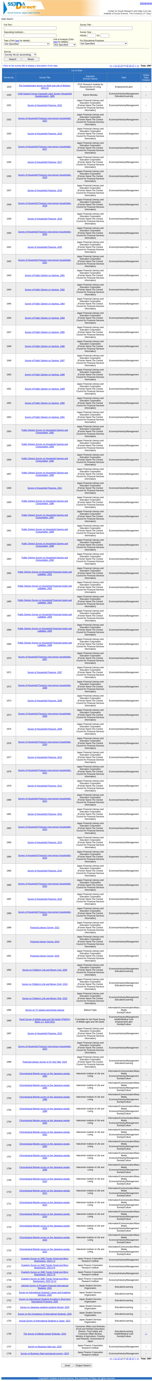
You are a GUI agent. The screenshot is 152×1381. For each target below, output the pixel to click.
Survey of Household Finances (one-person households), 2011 (44, 771)
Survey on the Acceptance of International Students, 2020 (44, 1314)
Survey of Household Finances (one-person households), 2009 (44, 714)
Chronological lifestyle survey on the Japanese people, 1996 (44, 1098)
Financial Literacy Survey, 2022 (44, 927)
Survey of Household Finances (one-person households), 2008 (44, 686)
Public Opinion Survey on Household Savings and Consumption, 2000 (45, 558)
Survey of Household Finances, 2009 (44, 729)
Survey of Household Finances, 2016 (44, 133)
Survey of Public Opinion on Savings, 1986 (45, 346)
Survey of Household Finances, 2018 (44, 190)
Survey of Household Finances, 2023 (44, 1033)
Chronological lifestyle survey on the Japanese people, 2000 (44, 1121)
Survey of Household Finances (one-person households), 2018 (44, 176)
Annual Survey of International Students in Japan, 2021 (45, 1321)
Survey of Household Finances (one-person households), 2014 (44, 856)
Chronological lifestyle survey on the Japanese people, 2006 (44, 1156)
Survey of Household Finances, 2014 (44, 871)
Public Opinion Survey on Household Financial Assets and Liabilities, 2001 (45, 573)
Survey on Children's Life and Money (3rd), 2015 (44, 998)
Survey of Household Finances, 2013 (44, 842)
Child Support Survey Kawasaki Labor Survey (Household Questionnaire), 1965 (45, 95)
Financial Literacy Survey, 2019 (44, 941)
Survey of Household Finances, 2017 (44, 162)
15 (127, 66)
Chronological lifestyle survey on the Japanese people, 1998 (44, 1110)
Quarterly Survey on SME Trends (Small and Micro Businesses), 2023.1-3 (44, 1259)
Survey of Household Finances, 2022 (44, 105)
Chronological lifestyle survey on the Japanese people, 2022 (44, 1250)
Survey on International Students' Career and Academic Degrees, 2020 (45, 1293)
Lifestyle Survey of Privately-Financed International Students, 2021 (44, 1286)
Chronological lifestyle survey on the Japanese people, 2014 (44, 1203)
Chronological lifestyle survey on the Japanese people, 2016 (44, 1215)
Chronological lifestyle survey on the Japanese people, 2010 (44, 1180)
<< (111, 66)
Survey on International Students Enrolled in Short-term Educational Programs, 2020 (45, 1300)
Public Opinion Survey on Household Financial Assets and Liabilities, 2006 (45, 644)
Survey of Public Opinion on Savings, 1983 (45, 304)
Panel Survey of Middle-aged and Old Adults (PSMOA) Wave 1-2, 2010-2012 (44, 1020)
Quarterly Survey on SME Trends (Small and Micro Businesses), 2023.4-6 (44, 1266)
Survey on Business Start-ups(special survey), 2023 (45, 1353)
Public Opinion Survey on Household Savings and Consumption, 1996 (45, 502)
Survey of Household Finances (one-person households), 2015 (44, 885)
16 (130, 66)
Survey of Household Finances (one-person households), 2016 (44, 913)
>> (138, 66)
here (17, 40)
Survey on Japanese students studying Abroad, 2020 (44, 1307)
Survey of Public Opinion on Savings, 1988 (45, 374)
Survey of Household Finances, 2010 (44, 757)
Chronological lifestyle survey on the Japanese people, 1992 (44, 1074)
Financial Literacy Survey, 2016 (44, 956)
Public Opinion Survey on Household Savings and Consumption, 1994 (45, 459)
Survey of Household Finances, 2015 (44, 899)
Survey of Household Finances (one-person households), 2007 (44, 658)
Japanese (146, 3)
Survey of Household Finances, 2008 (44, 700)
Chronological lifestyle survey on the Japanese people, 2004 (44, 1145)
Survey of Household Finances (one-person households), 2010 (44, 743)
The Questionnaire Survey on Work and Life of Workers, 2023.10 (45, 86)
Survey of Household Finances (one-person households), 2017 (44, 147)
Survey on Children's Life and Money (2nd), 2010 (44, 984)
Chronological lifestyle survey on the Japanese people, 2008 (44, 1168)
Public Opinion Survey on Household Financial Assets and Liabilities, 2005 (45, 629)
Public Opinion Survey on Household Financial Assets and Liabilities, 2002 (45, 587)
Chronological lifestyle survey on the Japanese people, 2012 (44, 1191)
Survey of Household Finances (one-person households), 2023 (44, 1047)
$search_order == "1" (20, 54)
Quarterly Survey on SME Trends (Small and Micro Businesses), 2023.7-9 (44, 1273)
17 (133, 66)
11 (116, 66)
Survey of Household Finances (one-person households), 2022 (44, 119)
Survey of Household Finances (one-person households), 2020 (44, 233)
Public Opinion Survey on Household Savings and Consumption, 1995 (45, 474)
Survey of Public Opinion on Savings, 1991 (45, 417)
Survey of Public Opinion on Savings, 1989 (45, 389)
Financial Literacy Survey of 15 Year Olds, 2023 (45, 1062)
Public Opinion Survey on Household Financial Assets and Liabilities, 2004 (45, 615)
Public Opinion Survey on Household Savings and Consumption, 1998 (45, 530)
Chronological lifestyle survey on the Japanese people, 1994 (44, 1086)
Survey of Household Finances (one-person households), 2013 (44, 828)
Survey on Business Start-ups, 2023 (44, 1346)
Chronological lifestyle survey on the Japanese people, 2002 (44, 1133)
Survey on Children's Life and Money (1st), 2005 (44, 970)
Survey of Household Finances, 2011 (44, 786)
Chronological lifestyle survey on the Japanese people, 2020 (44, 1238)
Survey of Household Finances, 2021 (44, 488)
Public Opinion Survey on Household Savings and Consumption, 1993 (45, 445)
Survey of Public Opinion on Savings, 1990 (45, 403)
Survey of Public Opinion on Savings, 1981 (45, 275)
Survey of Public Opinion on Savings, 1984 (45, 318)
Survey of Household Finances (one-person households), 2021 (44, 261)
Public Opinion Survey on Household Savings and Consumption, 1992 (45, 431)
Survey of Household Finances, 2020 (44, 247)
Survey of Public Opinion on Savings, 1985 (45, 332)
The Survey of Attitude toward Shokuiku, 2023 (44, 1334)
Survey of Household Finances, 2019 (44, 219)
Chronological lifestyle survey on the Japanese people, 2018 (44, 1227)
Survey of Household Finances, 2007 (44, 672)
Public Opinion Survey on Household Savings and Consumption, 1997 (45, 516)
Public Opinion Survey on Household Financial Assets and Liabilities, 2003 (45, 601)
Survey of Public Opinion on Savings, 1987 (45, 360)
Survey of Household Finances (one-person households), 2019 (44, 204)
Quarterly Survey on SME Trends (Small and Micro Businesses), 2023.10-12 (44, 1280)
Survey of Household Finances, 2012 (44, 814)
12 (118, 66)
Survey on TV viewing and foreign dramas (44, 1010)
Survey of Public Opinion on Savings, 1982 (45, 289)
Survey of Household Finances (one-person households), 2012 (44, 799)
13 (121, 66)
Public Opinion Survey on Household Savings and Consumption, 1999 (45, 544)
